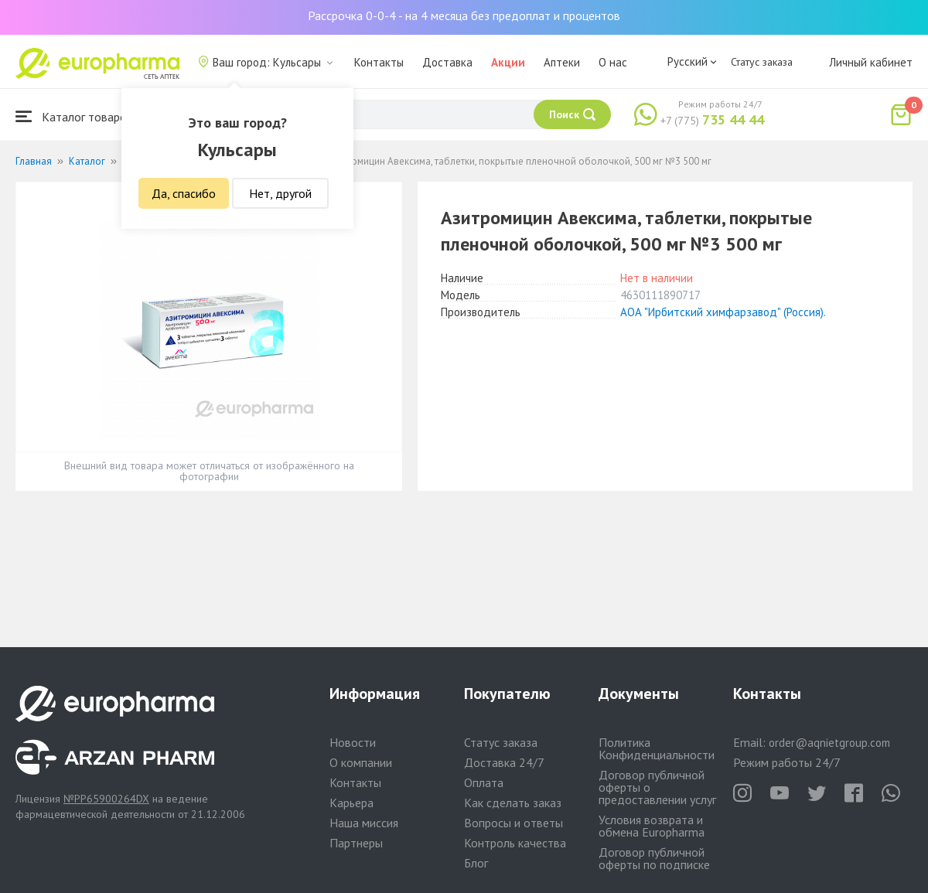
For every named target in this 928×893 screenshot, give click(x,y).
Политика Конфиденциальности (657, 748)
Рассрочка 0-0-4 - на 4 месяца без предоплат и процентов (464, 15)
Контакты (379, 62)
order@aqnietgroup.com (829, 742)
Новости (352, 742)
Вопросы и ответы (513, 822)
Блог (476, 863)
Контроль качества (515, 842)
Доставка (447, 62)
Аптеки (562, 62)
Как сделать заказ (512, 802)
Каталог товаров (74, 116)
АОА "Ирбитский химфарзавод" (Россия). (723, 312)
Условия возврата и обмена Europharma (652, 826)
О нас (613, 62)
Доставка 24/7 (504, 762)
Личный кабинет (871, 62)
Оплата (483, 782)
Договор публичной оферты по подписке (654, 858)
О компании (360, 762)
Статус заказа (762, 62)
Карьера (351, 802)
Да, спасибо (184, 193)
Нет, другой (280, 193)
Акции (508, 62)
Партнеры (356, 842)
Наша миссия (363, 822)
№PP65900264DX (106, 799)
